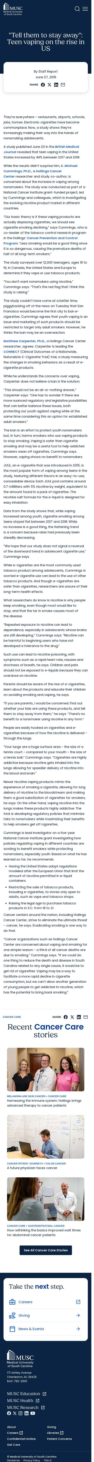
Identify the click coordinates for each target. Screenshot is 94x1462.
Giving (51, 1427)
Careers (15, 1432)
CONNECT (11, 351)
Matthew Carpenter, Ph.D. (24, 341)
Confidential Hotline (21, 1439)
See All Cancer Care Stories (46, 1250)
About (11, 1427)
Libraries (55, 1432)
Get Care (13, 1445)
